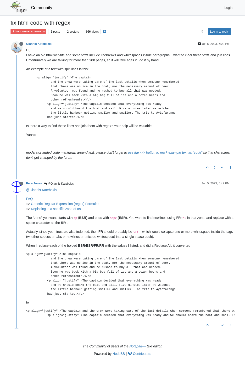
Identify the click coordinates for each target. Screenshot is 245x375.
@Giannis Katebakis (59, 183)
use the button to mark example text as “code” (165, 152)
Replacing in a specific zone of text (57, 209)
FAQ (29, 199)
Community (41, 7)
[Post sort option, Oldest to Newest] (202, 31)
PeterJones (34, 183)
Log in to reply (219, 31)
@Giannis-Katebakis (41, 190)
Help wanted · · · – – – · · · (28, 31)
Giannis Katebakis (38, 44)
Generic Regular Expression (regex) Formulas (65, 204)
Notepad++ (137, 346)
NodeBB (118, 354)
